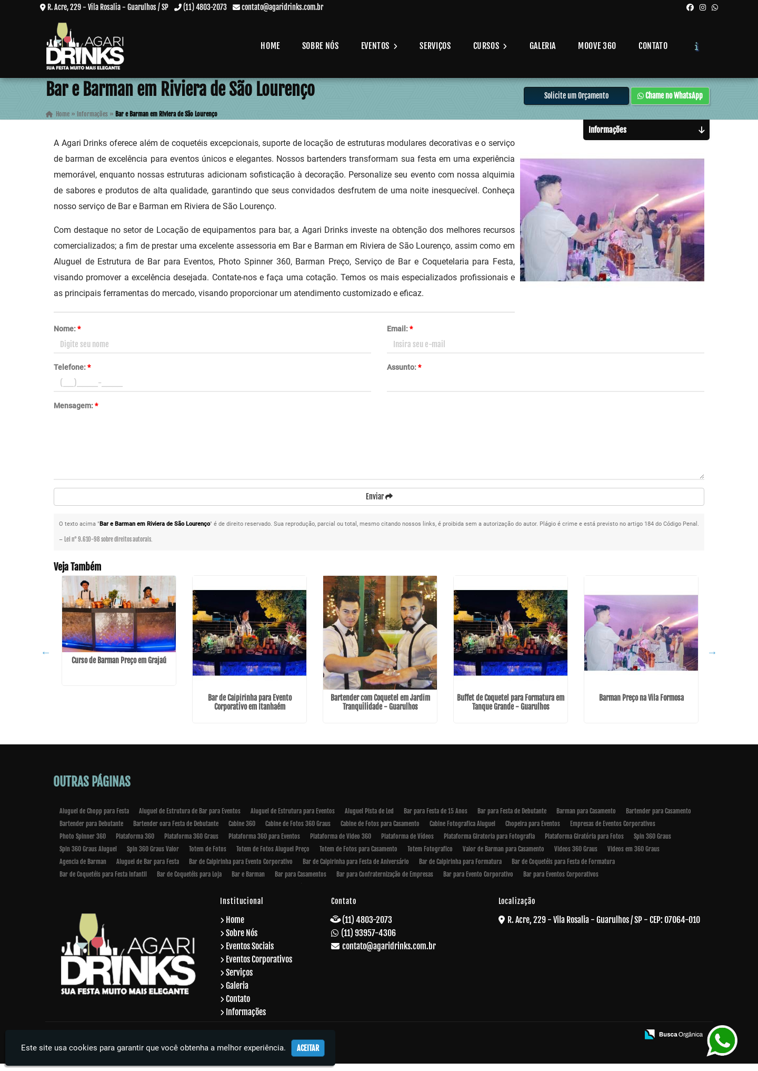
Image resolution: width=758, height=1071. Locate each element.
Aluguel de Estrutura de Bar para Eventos (190, 818)
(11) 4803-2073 (205, 7)
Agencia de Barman (82, 869)
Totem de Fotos (207, 856)
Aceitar (308, 1048)
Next (712, 659)
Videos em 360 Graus (633, 856)
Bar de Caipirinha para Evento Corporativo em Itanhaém (250, 710)
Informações (246, 1019)
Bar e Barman (248, 882)
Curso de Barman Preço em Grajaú (119, 667)
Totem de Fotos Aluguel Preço (273, 856)
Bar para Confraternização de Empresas (384, 882)
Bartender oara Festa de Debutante (175, 831)
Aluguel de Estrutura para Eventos (293, 818)
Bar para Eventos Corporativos (561, 882)
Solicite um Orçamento (576, 102)
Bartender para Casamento (658, 818)
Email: (400, 335)
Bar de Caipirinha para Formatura (460, 869)
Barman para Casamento (586, 818)
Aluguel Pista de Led (369, 818)
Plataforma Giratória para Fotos (584, 844)
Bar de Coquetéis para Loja (189, 882)
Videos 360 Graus (575, 856)
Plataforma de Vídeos (407, 844)
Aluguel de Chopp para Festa (94, 818)
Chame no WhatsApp (670, 102)
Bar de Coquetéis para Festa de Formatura (563, 869)
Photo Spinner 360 (82, 844)
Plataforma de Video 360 (340, 844)
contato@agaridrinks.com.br (282, 7)
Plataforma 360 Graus (191, 844)
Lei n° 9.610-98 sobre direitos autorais (107, 547)
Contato (653, 46)
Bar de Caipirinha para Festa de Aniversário (356, 869)
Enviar (379, 503)
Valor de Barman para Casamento (503, 856)
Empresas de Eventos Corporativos (612, 831)
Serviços (435, 46)
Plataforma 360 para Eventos (264, 844)
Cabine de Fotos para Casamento (380, 831)
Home (270, 46)
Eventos (379, 46)
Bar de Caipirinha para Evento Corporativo (241, 869)
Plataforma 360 (135, 844)
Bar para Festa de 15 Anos (435, 818)
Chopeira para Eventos (532, 831)
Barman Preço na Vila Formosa (641, 705)
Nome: (67, 335)
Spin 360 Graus (652, 844)
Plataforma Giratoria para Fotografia (489, 844)
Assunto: (404, 374)
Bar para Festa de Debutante (511, 818)
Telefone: (72, 374)
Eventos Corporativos (259, 966)
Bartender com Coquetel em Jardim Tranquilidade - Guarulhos (380, 710)
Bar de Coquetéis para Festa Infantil (103, 882)
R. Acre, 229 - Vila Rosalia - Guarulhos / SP (107, 7)
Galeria (543, 46)
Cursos (490, 46)
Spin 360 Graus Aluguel (88, 856)
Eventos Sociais (250, 953)
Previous (46, 659)
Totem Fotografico (430, 856)
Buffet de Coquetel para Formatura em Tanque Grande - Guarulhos (510, 710)
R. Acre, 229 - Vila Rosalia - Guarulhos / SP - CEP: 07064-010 (603, 927)
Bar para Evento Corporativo (478, 882)
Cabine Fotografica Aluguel (462, 831)
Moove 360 (597, 46)
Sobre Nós (320, 46)
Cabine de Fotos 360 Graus (298, 831)
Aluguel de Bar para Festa (147, 869)
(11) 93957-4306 (368, 940)
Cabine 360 (241, 831)
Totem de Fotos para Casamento (358, 856)
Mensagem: (76, 412)
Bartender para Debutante (91, 831)
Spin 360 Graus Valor (153, 856)
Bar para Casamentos (300, 882)
